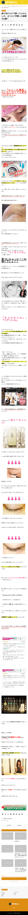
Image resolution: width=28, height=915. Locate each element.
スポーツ (3, 892)
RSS (14, 907)
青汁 (2, 895)
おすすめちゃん (10, 913)
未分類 (4, 10)
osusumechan (9, 818)
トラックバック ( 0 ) (14, 881)
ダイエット (16, 892)
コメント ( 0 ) (14, 878)
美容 (15, 894)
